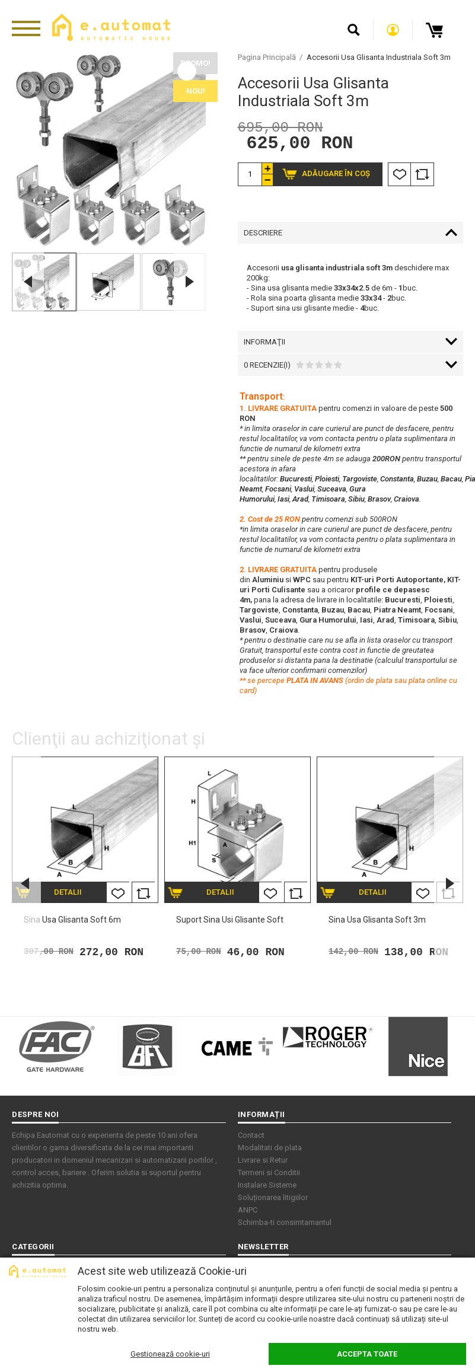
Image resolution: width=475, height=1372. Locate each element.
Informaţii (264, 343)
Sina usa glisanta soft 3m (377, 921)
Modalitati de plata (270, 1149)
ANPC (247, 1211)
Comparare (422, 176)
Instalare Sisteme (267, 1186)
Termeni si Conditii (269, 1174)
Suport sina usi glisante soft (229, 921)
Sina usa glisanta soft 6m (72, 921)
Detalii (68, 893)
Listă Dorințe (399, 176)
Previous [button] (28, 281)
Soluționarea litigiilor (273, 1199)
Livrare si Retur (263, 1161)
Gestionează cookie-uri (170, 1353)
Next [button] (190, 281)
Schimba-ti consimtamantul (284, 1224)
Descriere (263, 234)
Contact (251, 1136)
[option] (109, 149)
